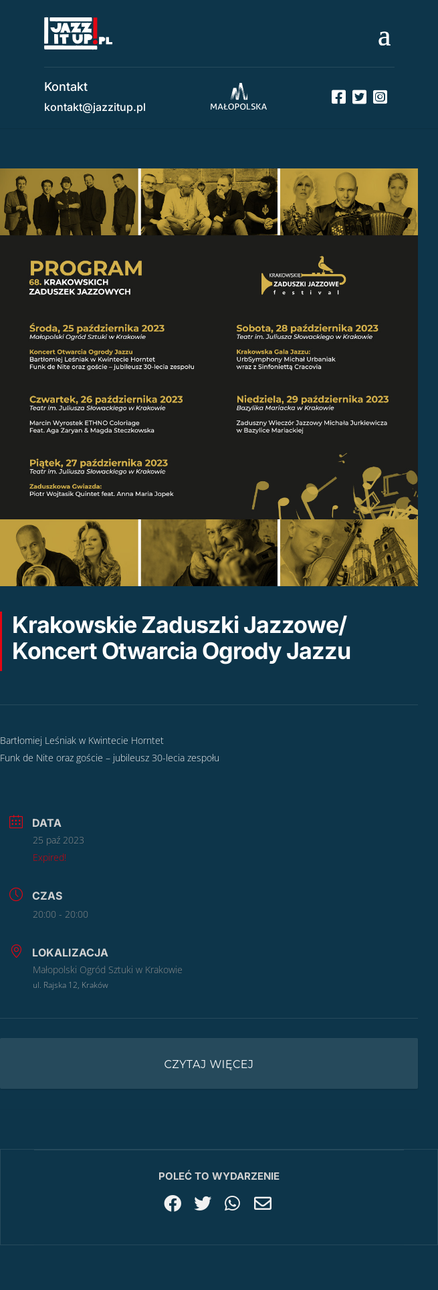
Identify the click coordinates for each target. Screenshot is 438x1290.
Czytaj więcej (209, 1064)
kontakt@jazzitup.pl (95, 107)
